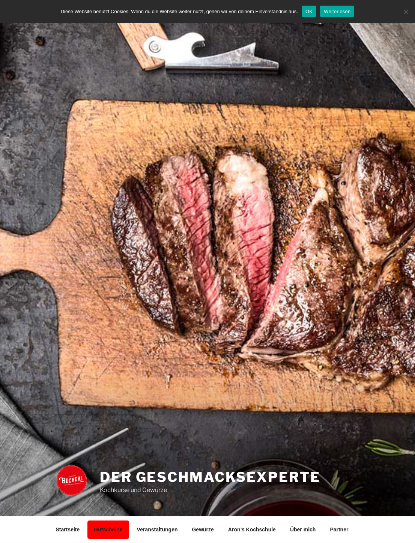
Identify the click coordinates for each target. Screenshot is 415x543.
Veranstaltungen (157, 529)
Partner (339, 529)
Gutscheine (108, 529)
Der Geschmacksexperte (210, 477)
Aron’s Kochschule (252, 529)
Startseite (68, 529)
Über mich (303, 529)
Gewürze (203, 529)
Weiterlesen (337, 11)
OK (309, 11)
